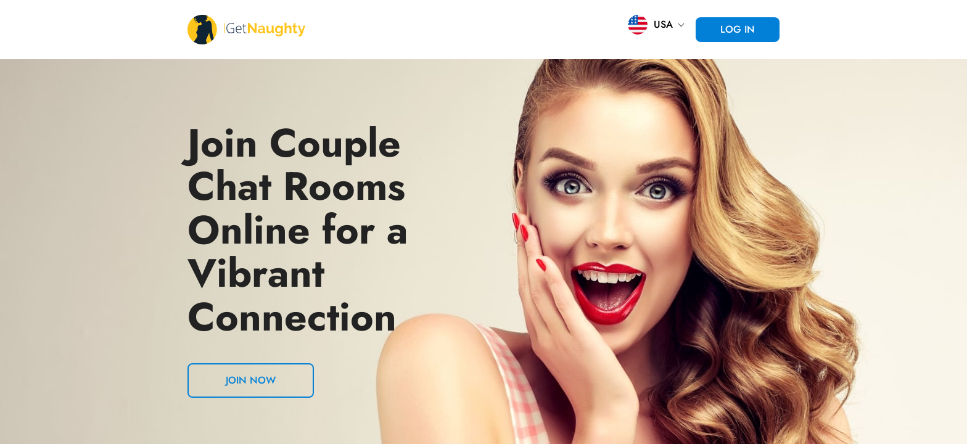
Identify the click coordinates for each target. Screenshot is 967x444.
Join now (251, 380)
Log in (737, 29)
